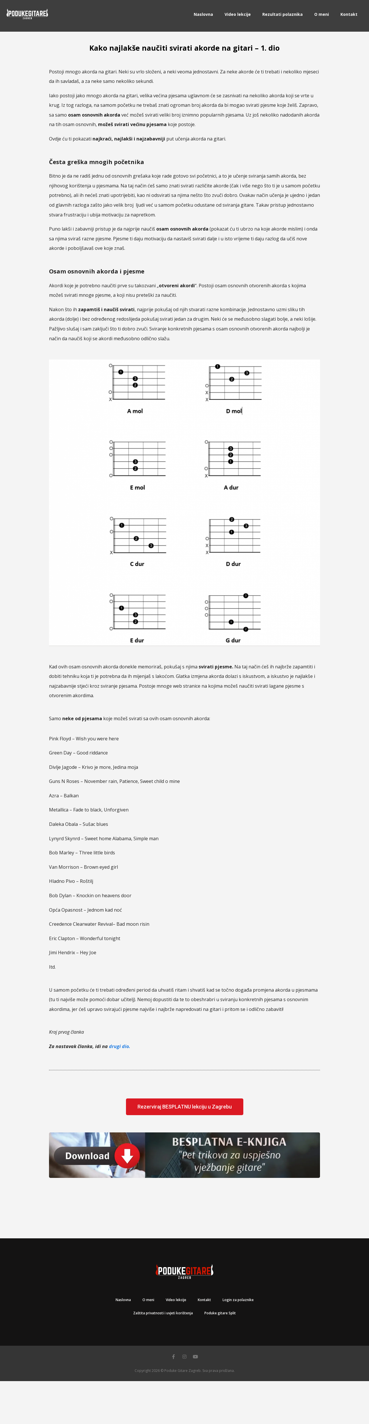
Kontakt (348, 14)
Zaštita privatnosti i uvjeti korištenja (163, 1313)
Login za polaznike (238, 1299)
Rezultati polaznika (282, 14)
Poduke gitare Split (220, 1313)
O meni (321, 14)
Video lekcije (238, 14)
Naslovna (203, 14)
